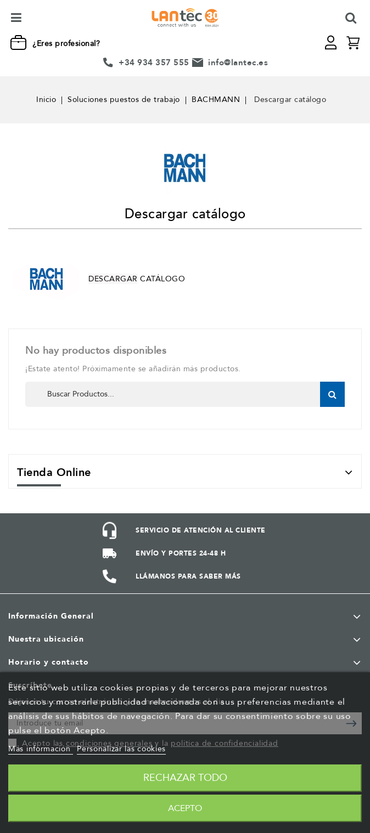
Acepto (185, 808)
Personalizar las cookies (121, 749)
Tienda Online (54, 472)
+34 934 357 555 (154, 62)
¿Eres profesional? (66, 43)
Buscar (332, 394)
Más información (40, 749)
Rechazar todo (185, 778)
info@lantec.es (238, 62)
